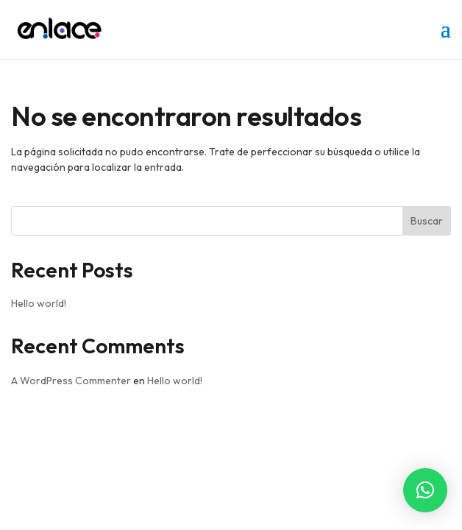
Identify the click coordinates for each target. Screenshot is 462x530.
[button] (425, 490)
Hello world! (38, 303)
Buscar (427, 220)
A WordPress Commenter (71, 380)
